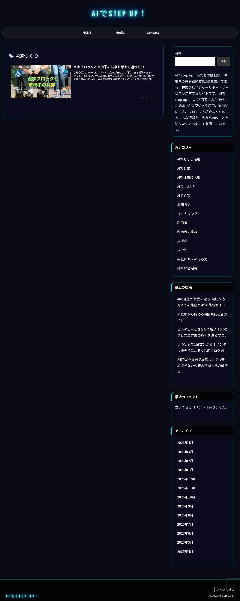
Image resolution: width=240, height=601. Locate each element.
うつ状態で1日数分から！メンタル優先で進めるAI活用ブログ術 (201, 347)
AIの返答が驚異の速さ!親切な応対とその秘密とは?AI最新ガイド (201, 301)
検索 (178, 53)
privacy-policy (225, 589)
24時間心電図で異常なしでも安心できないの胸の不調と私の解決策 (202, 365)
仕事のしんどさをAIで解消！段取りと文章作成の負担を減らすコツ (202, 332)
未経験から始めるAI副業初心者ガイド (202, 317)
